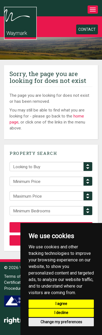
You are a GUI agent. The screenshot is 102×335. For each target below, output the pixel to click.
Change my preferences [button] (61, 322)
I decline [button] (61, 312)
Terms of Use (16, 276)
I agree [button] (61, 303)
